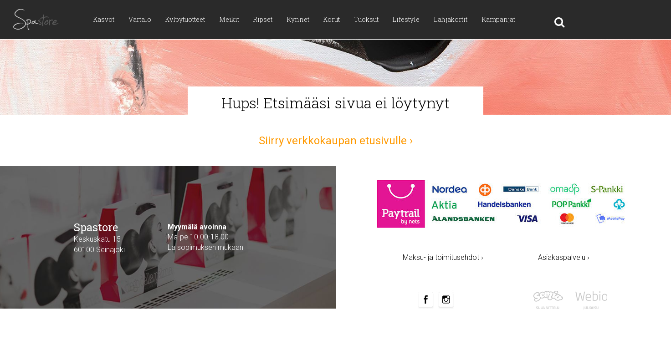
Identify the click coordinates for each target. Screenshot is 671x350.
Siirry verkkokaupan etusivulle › (336, 140)
